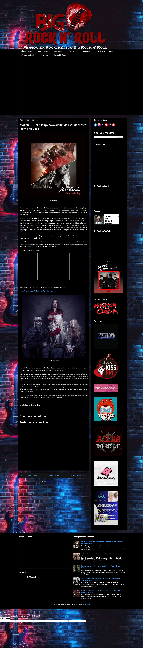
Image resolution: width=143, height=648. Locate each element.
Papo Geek (86, 51)
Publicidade (44, 55)
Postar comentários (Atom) (56, 481)
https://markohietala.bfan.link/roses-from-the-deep (36, 291)
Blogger (87, 604)
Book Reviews (43, 51)
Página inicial (54, 475)
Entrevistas (72, 51)
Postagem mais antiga (78, 475)
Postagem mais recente (29, 475)
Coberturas (58, 51)
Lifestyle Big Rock (27, 55)
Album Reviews (26, 51)
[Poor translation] (7, 618)
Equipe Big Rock (60, 55)
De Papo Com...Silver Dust (104, 262)
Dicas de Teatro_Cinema (104, 51)
